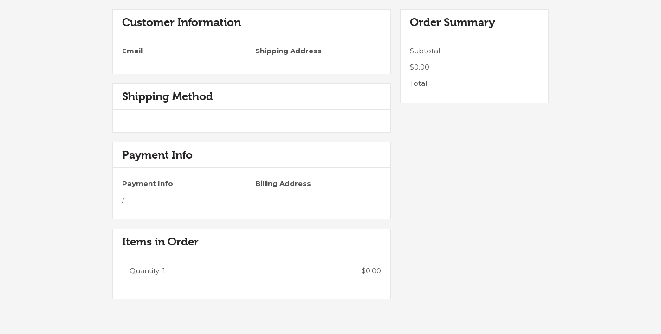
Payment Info (147, 183)
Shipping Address (288, 50)
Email (132, 50)
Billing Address (283, 183)
